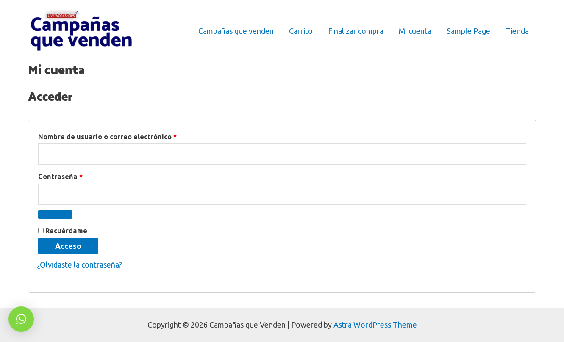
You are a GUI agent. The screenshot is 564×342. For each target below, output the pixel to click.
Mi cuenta (415, 31)
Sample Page (468, 31)
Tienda (517, 31)
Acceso (68, 246)
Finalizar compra (355, 31)
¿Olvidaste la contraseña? (79, 264)
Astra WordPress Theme (375, 324)
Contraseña (79, 175)
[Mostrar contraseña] (55, 214)
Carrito (301, 31)
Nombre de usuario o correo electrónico (126, 135)
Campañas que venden (236, 31)
